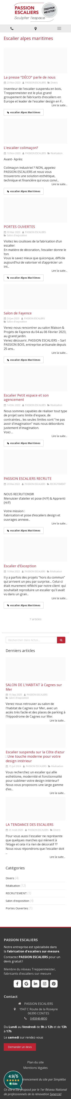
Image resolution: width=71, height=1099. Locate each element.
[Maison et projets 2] (35, 296)
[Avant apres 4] (35, 131)
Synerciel (55, 1094)
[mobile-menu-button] (59, 28)
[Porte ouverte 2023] (35, 210)
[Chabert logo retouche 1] (35, 549)
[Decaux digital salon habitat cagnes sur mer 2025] (35, 669)
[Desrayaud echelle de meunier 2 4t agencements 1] (35, 378)
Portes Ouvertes (17, 908)
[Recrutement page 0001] (35, 462)
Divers (10, 878)
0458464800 (38, 1018)
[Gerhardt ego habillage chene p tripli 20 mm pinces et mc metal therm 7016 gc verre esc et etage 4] (35, 809)
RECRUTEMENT (16, 893)
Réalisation (13, 885)
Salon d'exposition (17, 901)
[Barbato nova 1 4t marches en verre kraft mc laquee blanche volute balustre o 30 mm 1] (35, 736)
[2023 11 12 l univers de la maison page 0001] (35, 60)
